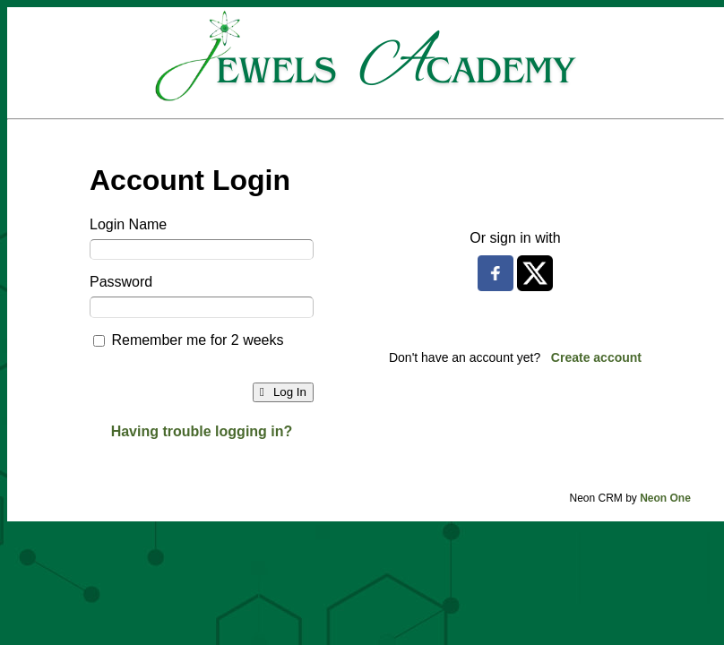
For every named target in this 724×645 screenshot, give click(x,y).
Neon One (665, 498)
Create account (596, 357)
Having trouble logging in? (202, 431)
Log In (283, 392)
